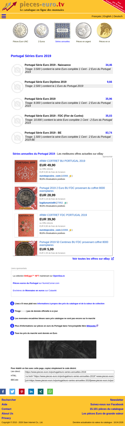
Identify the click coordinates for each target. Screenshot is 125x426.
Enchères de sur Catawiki (35, 290)
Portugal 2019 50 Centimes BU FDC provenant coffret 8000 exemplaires (74, 243)
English (107, 16)
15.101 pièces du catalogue (106, 409)
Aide (4, 404)
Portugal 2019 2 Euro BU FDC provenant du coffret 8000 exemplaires (72, 189)
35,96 (109, 98)
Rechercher (9, 399)
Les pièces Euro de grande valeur (102, 413)
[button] (3, 391)
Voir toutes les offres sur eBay (91, 258)
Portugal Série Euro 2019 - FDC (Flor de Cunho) (54, 115)
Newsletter (116, 399)
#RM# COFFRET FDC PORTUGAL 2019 (63, 215)
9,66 (109, 82)
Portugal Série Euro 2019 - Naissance (48, 65)
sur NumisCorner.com (36, 283)
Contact (6, 409)
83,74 (109, 132)
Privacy (6, 418)
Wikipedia (92, 326)
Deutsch (118, 16)
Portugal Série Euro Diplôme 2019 (46, 82)
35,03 (109, 115)
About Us (7, 413)
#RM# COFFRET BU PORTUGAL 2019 (62, 161)
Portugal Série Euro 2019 (40, 98)
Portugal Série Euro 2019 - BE (43, 132)
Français (96, 16)
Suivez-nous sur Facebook (106, 404)
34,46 (109, 65)
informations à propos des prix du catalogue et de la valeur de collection (70, 303)
